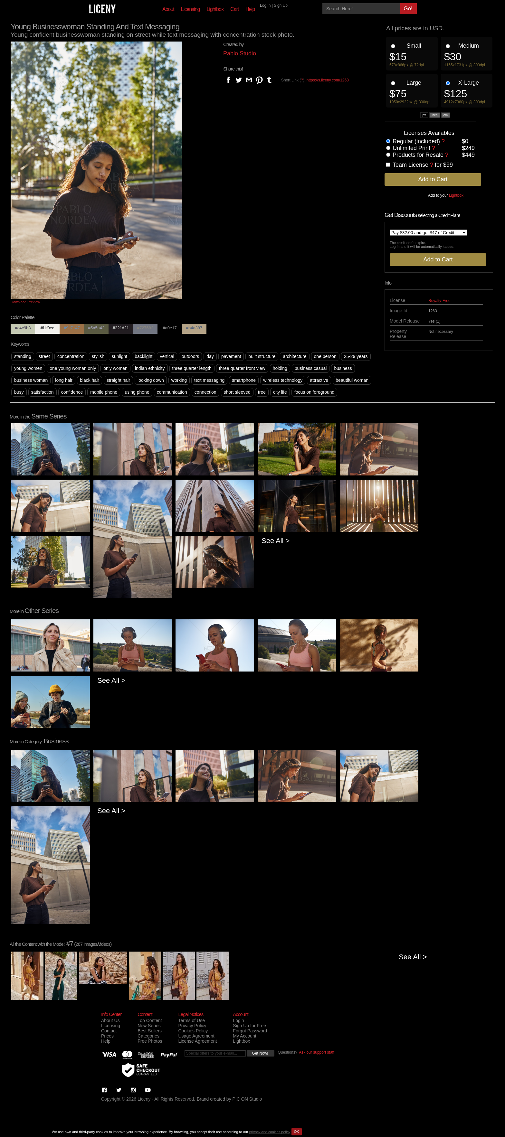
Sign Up (281, 5)
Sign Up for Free (249, 1025)
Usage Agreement (196, 1035)
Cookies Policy (193, 1030)
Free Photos (150, 1041)
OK (296, 1131)
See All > (276, 541)
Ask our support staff (316, 1052)
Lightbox (215, 9)
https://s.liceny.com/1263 (328, 80)
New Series (149, 1025)
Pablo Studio (239, 53)
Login (238, 1020)
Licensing (190, 9)
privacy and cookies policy (270, 1131)
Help (250, 9)
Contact (109, 1030)
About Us (110, 1020)
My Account (244, 1035)
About (168, 9)
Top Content (150, 1020)
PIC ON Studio (247, 1099)
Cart (234, 9)
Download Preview (25, 302)
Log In (265, 5)
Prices (107, 1035)
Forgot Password (250, 1030)
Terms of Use (191, 1020)
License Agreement (197, 1041)
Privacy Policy (192, 1025)
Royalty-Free (439, 300)
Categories (148, 1035)
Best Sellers (150, 1030)
